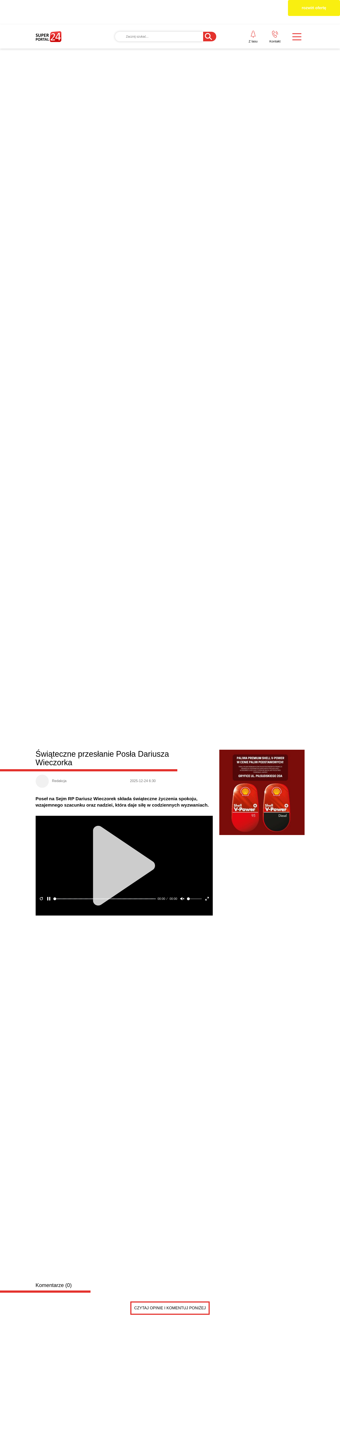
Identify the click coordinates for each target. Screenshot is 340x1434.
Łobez (112, 513)
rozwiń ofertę (314, 8)
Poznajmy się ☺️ (102, 918)
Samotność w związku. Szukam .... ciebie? (127, 813)
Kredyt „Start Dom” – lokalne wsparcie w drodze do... (233, 706)
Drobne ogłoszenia (69, 787)
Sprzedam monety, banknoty (105, 875)
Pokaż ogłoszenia (194, 967)
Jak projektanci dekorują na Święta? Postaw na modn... (235, 736)
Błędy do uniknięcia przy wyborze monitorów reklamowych (265, 570)
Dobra (99, 513)
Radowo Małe (132, 513)
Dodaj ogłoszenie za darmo (129, 787)
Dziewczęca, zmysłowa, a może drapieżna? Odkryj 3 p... (236, 726)
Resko (152, 513)
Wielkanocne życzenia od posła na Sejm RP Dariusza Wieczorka (132, 739)
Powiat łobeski (61, 511)
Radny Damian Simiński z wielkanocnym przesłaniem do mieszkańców (204, 570)
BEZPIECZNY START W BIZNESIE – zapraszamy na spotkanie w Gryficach (66, 739)
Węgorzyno (170, 513)
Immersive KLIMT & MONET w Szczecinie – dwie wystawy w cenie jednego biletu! (271, 641)
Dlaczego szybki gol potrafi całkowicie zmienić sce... (232, 716)
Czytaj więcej (281, 765)
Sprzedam (96, 865)
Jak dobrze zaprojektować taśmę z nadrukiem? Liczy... (234, 686)
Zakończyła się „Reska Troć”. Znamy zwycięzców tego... (235, 696)
